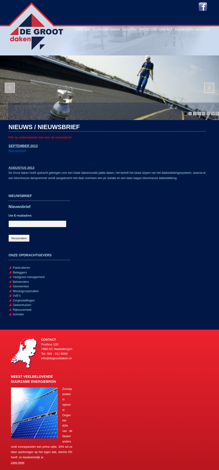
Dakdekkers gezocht (192, 29)
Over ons (82, 29)
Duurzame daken (106, 29)
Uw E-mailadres (22, 215)
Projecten (148, 29)
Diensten (129, 29)
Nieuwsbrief (17, 151)
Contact (165, 29)
